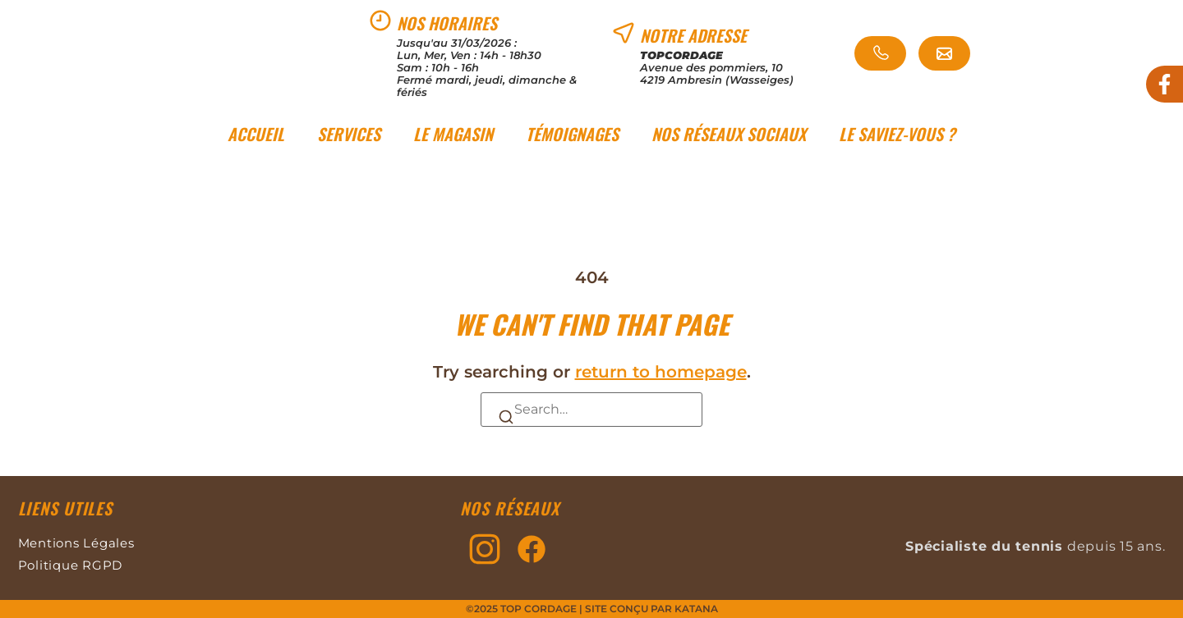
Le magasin (453, 133)
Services (348, 133)
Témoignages (572, 133)
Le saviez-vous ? (897, 133)
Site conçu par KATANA (651, 608)
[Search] (506, 415)
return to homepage (661, 372)
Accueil (256, 133)
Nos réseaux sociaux (728, 133)
